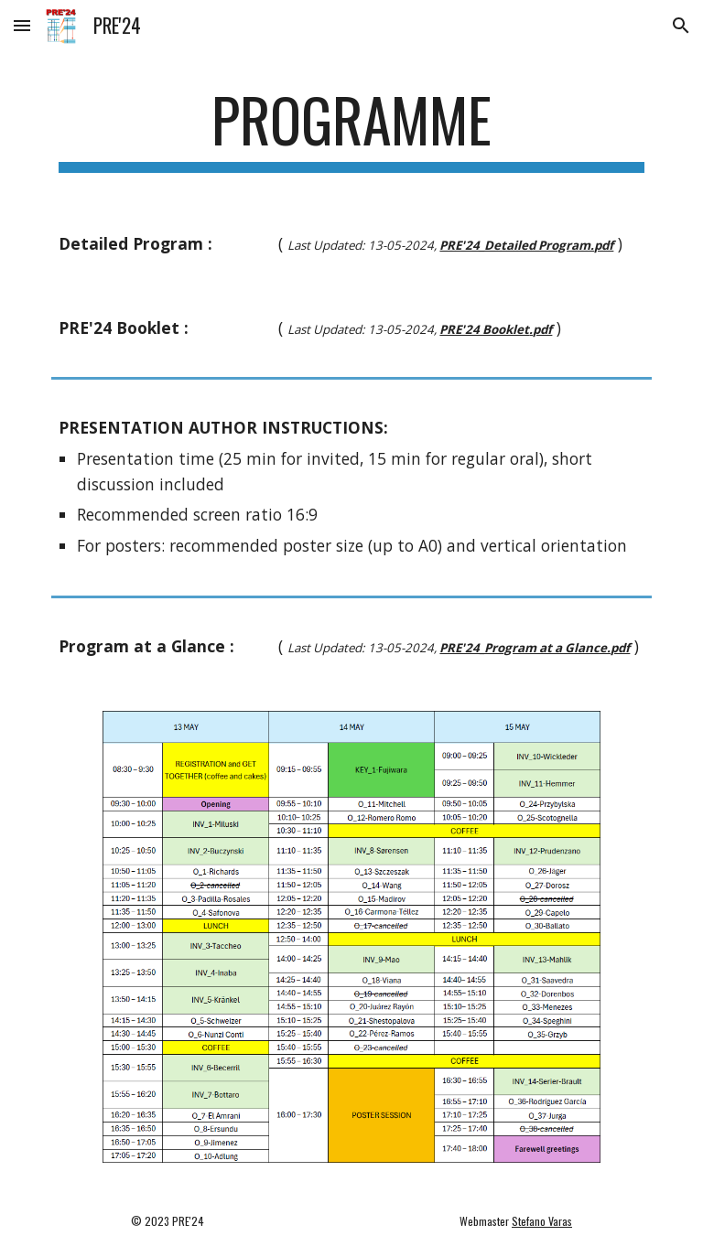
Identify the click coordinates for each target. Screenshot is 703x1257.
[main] (351, 128)
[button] (22, 25)
